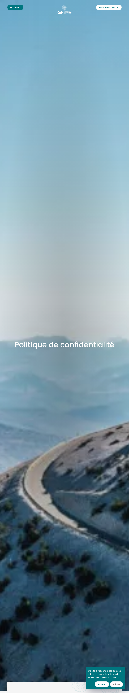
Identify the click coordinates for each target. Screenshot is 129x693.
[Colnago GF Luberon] (64, 10)
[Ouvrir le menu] (15, 7)
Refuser (116, 684)
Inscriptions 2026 (109, 7)
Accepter (101, 684)
